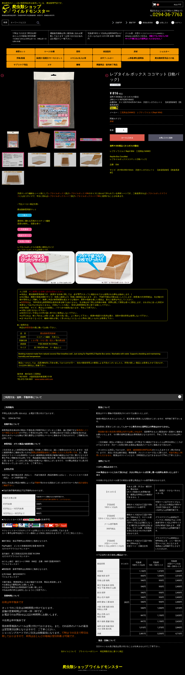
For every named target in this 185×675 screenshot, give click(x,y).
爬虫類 (62, 340)
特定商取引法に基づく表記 (111, 651)
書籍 (78, 65)
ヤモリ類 (44, 340)
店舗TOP (116, 22)
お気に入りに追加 (165, 138)
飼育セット (21, 51)
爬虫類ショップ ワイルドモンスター (92, 667)
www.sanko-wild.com (44, 379)
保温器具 (107, 51)
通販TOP (130, 22)
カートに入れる (127, 138)
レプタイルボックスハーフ (59, 196)
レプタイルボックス (56, 193)
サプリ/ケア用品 (21, 65)
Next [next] (106, 75)
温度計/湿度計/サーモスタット (49, 58)
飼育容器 (29, 327)
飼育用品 (25, 302)
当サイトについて (68, 651)
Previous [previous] (1, 75)
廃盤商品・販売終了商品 (106, 65)
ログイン (176, 22)
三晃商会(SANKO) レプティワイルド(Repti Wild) (141, 112)
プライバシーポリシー (88, 651)
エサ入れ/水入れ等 (78, 58)
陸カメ (53, 340)
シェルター (164, 51)
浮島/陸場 (21, 58)
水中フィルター (107, 58)
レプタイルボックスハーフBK (87, 196)
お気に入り (162, 22)
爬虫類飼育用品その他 (164, 58)
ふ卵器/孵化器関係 (136, 58)
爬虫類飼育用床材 (48, 333)
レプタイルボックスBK (79, 193)
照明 (78, 51)
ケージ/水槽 (49, 51)
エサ (49, 65)
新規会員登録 (145, 22)
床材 (136, 51)
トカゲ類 (34, 340)
